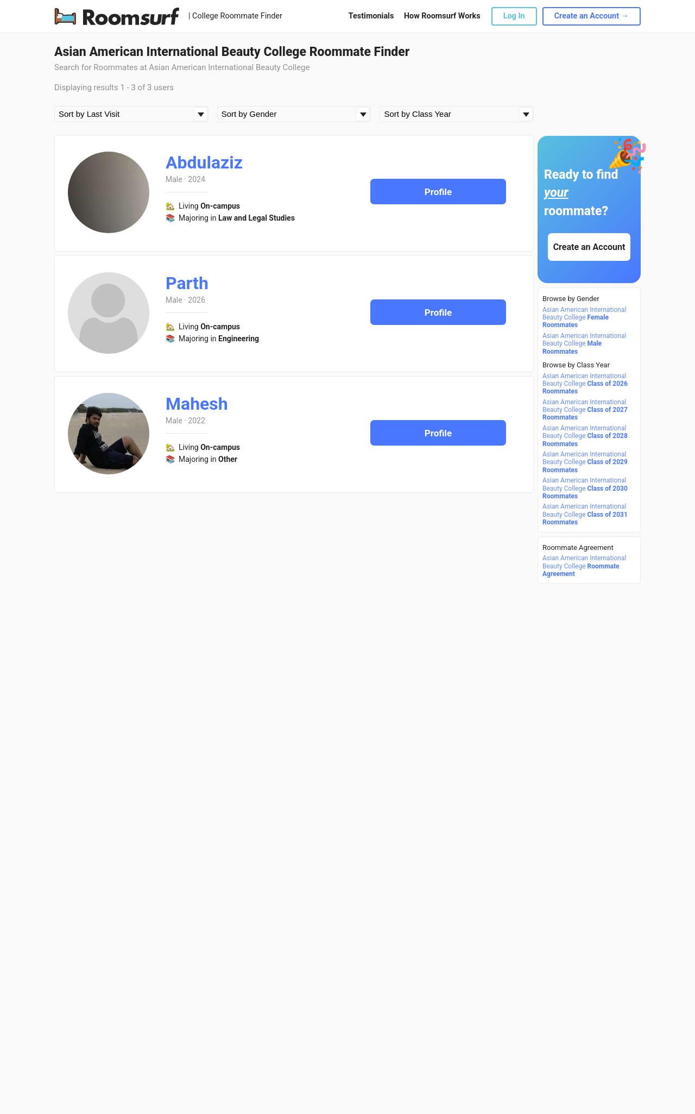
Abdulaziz (204, 162)
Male (174, 179)
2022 (196, 420)
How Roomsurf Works (442, 16)
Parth (187, 283)
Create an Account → (591, 16)
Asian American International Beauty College (584, 317)
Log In (514, 16)
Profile (438, 191)
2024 (196, 179)
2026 (196, 300)
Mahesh (197, 403)
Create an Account (589, 247)
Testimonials (371, 16)
